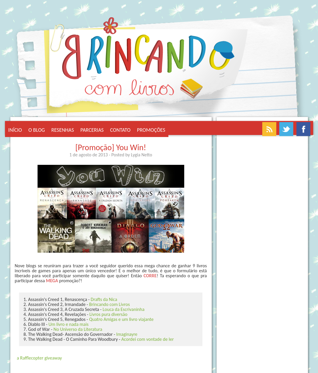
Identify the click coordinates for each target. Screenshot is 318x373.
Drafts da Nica (104, 299)
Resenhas (62, 130)
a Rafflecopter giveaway (39, 358)
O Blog (36, 130)
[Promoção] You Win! (110, 147)
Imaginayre (126, 334)
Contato (120, 130)
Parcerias (92, 130)
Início (15, 130)
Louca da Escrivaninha (123, 309)
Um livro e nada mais (68, 324)
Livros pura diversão (108, 314)
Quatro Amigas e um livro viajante (121, 319)
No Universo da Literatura (77, 329)
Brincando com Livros (109, 304)
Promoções (151, 130)
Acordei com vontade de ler (147, 339)
